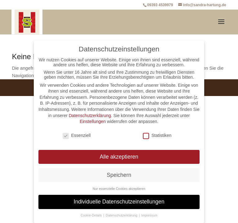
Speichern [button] (119, 175)
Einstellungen (93, 121)
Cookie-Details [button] (92, 215)
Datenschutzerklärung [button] (122, 215)
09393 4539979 (160, 5)
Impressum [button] (149, 215)
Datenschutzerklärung (90, 115)
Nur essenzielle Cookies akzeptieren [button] (119, 188)
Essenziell (77, 135)
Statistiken (157, 135)
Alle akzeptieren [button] (119, 157)
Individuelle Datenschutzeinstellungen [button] (119, 202)
